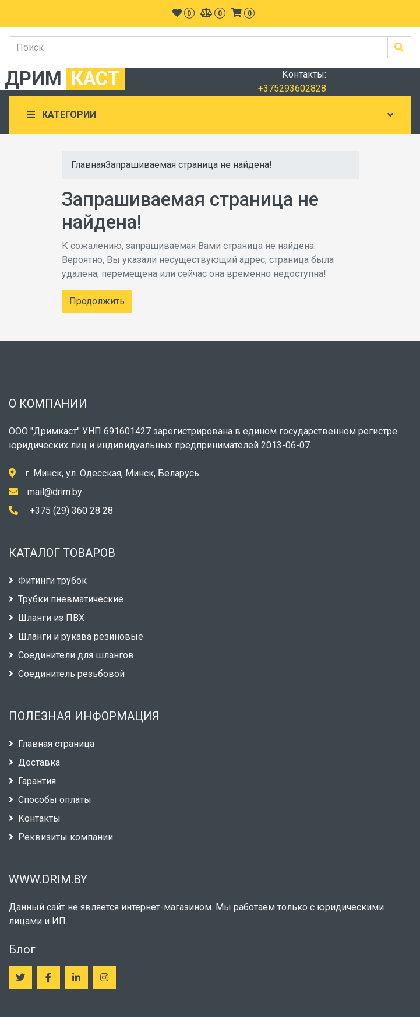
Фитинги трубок (48, 580)
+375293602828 (292, 88)
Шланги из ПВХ (46, 617)
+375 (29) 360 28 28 (71, 510)
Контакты (35, 818)
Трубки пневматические (66, 599)
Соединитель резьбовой (67, 673)
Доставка (34, 762)
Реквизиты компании (61, 837)
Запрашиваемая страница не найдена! (188, 164)
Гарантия (32, 781)
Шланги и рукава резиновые (76, 636)
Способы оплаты (50, 799)
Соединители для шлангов (71, 655)
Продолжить (97, 301)
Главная (88, 164)
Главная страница (51, 743)
